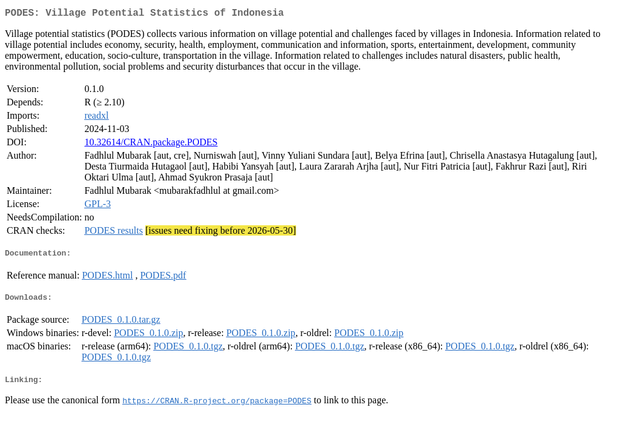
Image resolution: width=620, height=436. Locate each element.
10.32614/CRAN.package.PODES (150, 144)
